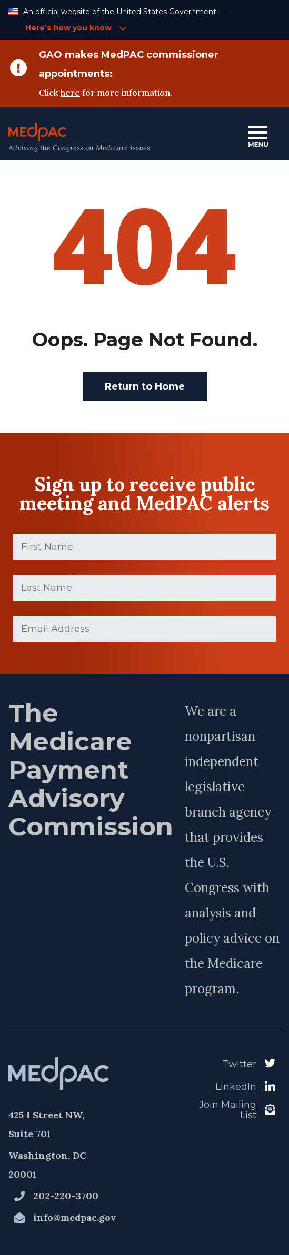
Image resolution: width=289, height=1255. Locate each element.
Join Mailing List (227, 1110)
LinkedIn (235, 1087)
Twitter (239, 1064)
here (70, 92)
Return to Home (145, 386)
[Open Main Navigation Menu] (258, 137)
